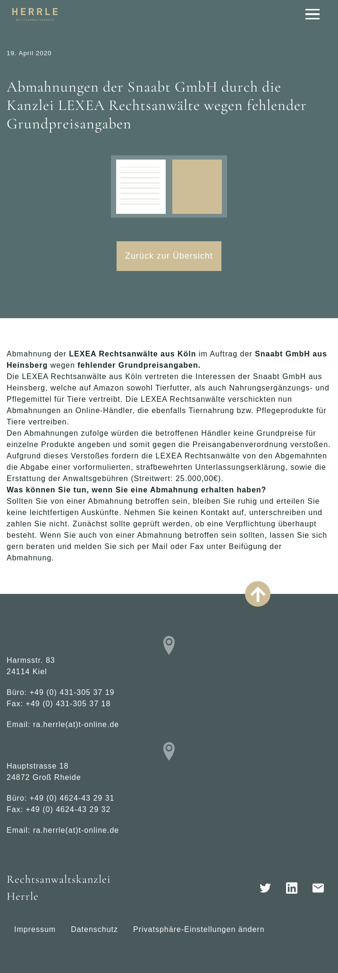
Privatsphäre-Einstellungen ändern (198, 929)
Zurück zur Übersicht (169, 256)
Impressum (35, 929)
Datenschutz (94, 929)
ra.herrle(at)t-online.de (76, 724)
